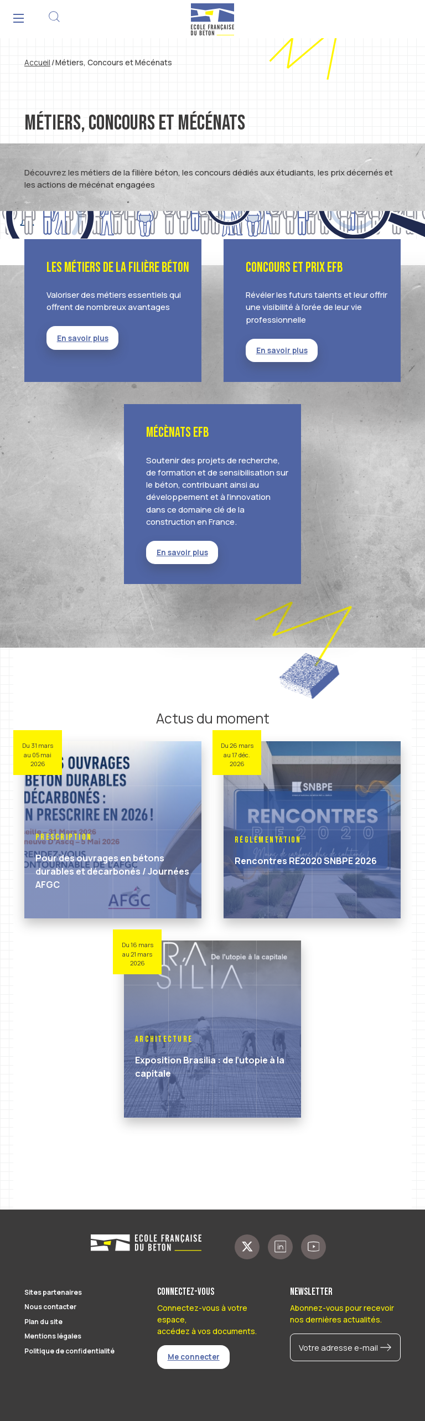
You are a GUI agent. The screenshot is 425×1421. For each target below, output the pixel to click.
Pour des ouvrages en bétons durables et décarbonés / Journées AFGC (112, 871)
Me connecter (194, 1357)
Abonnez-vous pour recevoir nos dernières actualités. (342, 1314)
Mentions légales (52, 1336)
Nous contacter (50, 1306)
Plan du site (43, 1321)
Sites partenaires (53, 1292)
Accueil (37, 63)
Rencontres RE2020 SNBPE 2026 (306, 861)
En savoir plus (82, 338)
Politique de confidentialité (69, 1351)
